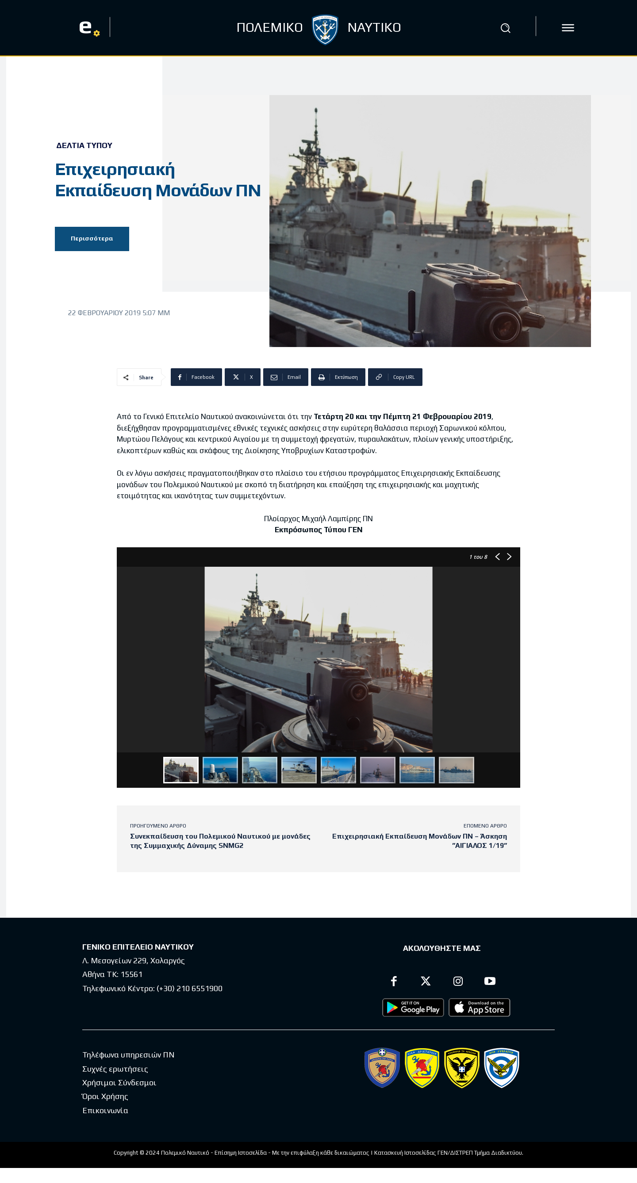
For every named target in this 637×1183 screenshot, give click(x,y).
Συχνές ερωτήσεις (115, 1068)
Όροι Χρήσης (105, 1096)
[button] (505, 28)
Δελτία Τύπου (84, 145)
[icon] (568, 28)
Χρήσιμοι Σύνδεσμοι (119, 1082)
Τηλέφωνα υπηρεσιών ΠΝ (128, 1054)
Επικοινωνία (105, 1110)
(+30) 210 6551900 (190, 988)
